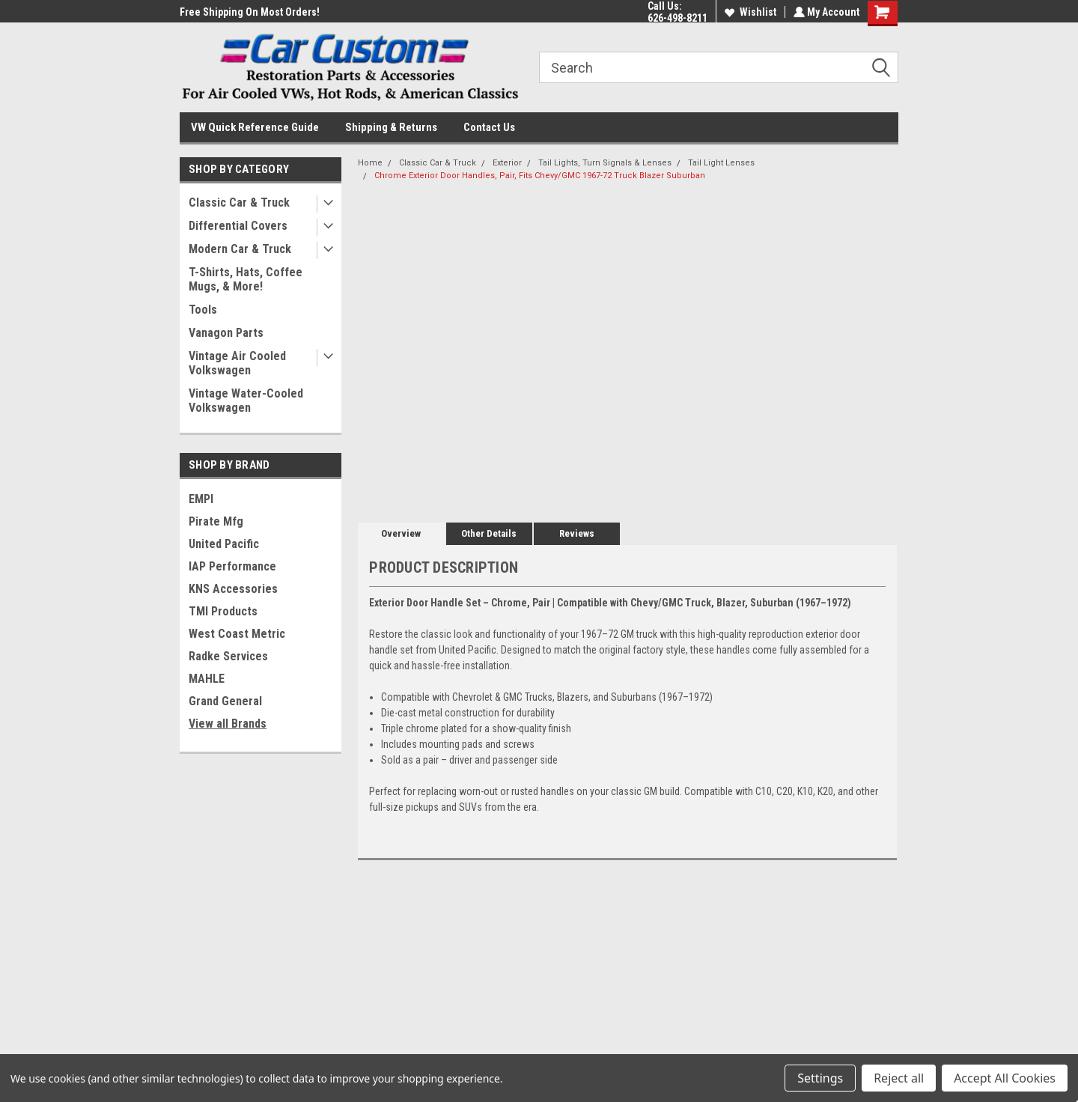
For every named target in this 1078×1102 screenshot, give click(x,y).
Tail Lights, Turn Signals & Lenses (605, 163)
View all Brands (228, 723)
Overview (401, 533)
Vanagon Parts (226, 333)
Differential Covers (238, 226)
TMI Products (223, 611)
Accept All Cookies (1005, 1078)
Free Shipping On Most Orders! (250, 12)
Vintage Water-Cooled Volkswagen (246, 400)
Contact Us (489, 127)
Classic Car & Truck (239, 202)
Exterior (507, 163)
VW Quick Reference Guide (255, 127)
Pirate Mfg (216, 521)
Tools (203, 309)
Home (370, 163)
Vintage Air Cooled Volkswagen (237, 363)
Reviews (576, 533)
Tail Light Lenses (721, 163)
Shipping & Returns (391, 127)
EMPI (201, 499)
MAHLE (207, 679)
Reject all (899, 1078)
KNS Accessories (233, 589)
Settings (820, 1078)
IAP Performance (232, 566)
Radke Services (228, 656)
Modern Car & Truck (240, 249)
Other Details (489, 533)
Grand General (225, 701)
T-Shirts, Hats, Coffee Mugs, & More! (245, 279)
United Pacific (224, 544)
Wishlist (749, 12)
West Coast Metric (237, 634)
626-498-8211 (676, 18)
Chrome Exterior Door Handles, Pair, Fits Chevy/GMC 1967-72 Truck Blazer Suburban (539, 175)
